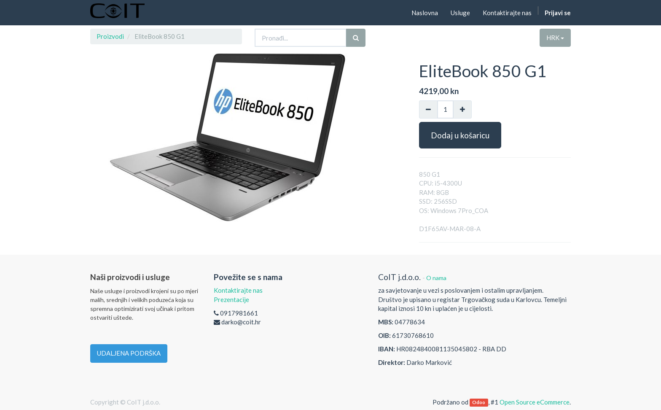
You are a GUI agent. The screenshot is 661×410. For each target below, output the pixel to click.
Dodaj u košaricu (460, 135)
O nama (436, 277)
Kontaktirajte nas (238, 290)
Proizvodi (110, 36)
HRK (555, 37)
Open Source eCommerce (535, 402)
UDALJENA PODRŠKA (129, 353)
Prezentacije (231, 299)
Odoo (478, 402)
